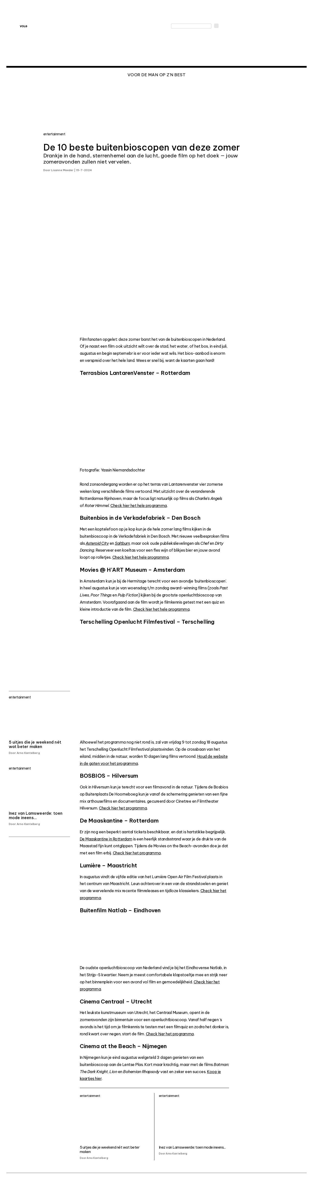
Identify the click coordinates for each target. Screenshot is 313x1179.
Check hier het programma (123, 808)
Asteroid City (97, 543)
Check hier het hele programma (138, 505)
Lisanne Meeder (62, 170)
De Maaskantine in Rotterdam (106, 839)
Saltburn (122, 543)
